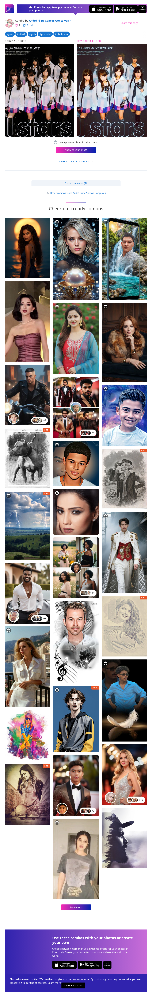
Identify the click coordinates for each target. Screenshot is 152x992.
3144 (28, 25)
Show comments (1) (76, 183)
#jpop (10, 34)
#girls (32, 34)
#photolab (45, 34)
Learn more (54, 982)
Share (129, 23)
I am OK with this (73, 985)
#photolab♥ (61, 34)
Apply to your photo (76, 150)
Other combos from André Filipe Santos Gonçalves (76, 193)
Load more (76, 907)
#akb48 (21, 34)
